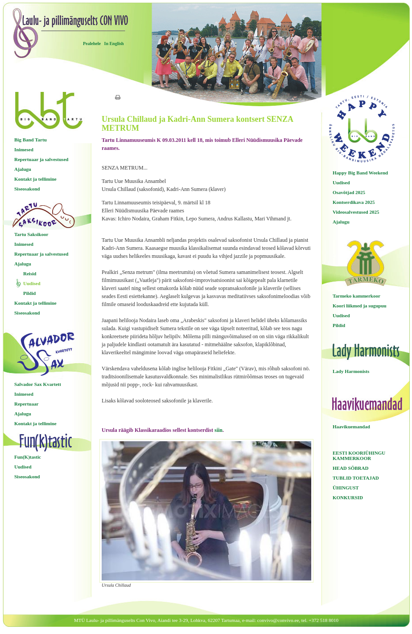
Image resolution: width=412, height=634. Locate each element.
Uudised (32, 283)
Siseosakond (27, 188)
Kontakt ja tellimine (35, 179)
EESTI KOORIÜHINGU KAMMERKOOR (359, 455)
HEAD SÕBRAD (350, 468)
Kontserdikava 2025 (354, 202)
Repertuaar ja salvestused (41, 159)
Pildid (29, 293)
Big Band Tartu (30, 139)
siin (218, 430)
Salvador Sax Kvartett (37, 384)
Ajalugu (22, 169)
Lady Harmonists (351, 371)
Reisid (29, 273)
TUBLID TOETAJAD (356, 478)
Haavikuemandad (351, 426)
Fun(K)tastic (27, 457)
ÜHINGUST (346, 487)
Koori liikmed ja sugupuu (360, 305)
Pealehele (92, 43)
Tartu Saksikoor (31, 234)
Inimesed (23, 149)
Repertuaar (26, 403)
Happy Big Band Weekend (360, 172)
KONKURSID (348, 497)
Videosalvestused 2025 (356, 212)
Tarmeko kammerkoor (356, 295)
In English (114, 43)
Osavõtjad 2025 (349, 192)
